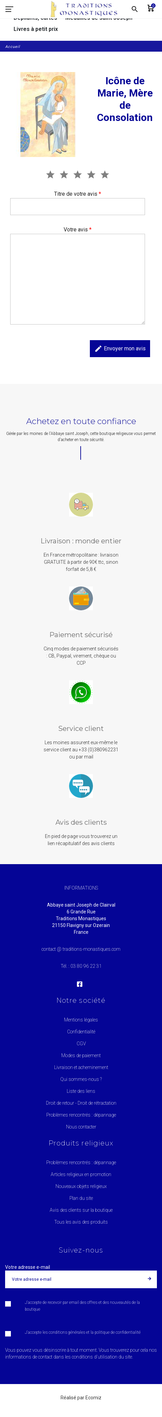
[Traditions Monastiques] (86, 9)
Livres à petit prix (36, 29)
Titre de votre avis (77, 194)
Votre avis (78, 229)
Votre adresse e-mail (27, 1267)
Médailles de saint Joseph (98, 18)
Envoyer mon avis (120, 349)
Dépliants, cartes (35, 18)
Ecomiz (93, 1397)
